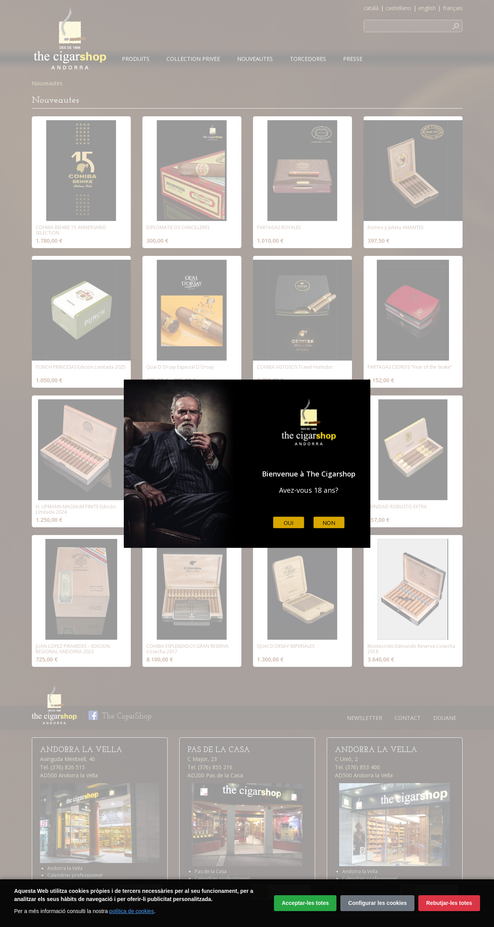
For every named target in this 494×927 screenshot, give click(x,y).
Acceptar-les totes (305, 903)
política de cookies (131, 911)
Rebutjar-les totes (449, 903)
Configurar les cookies (377, 903)
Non (328, 522)
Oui (288, 522)
